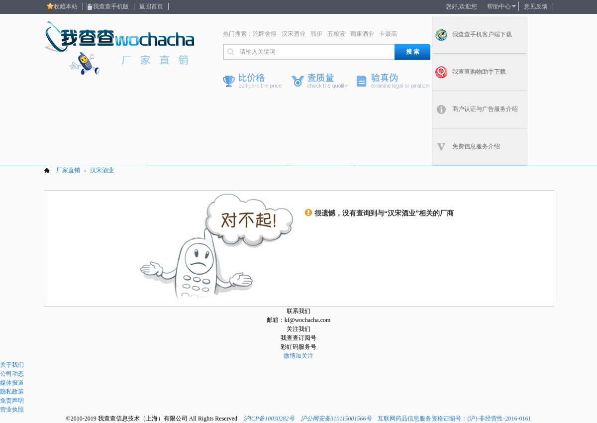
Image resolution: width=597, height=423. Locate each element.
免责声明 (12, 400)
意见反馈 (536, 6)
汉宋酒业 (293, 33)
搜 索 (412, 51)
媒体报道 (12, 382)
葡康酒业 (362, 33)
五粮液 (336, 33)
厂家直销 (68, 170)
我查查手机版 (111, 6)
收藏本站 (66, 6)
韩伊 (316, 33)
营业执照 (12, 409)
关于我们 (12, 364)
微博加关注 (298, 355)
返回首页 (151, 6)
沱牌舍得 (265, 33)
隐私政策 (12, 391)
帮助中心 (499, 6)
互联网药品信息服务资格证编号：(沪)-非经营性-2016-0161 (454, 418)
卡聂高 (388, 33)
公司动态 (12, 373)
